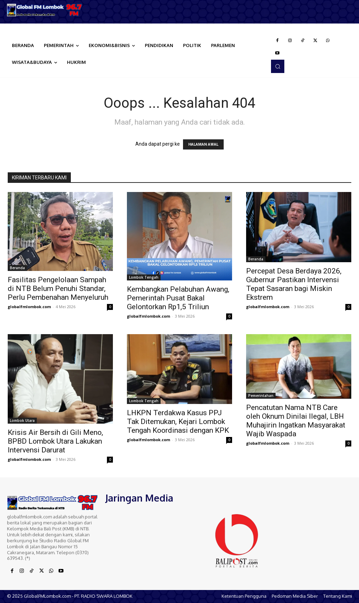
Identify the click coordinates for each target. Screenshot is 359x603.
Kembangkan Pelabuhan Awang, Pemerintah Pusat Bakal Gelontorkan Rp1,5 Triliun (178, 298)
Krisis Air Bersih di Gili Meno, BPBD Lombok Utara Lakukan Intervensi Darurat (55, 441)
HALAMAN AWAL (203, 144)
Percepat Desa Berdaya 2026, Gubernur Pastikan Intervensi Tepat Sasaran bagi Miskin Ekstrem (293, 284)
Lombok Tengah (143, 277)
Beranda (17, 267)
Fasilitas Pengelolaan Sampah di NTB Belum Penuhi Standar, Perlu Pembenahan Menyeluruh (58, 289)
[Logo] (45, 10)
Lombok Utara (22, 420)
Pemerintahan (260, 395)
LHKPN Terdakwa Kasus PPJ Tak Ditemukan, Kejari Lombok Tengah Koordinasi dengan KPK (178, 422)
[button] (277, 66)
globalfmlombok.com (29, 306)
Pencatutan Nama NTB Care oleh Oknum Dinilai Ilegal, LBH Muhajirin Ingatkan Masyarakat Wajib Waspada (295, 420)
